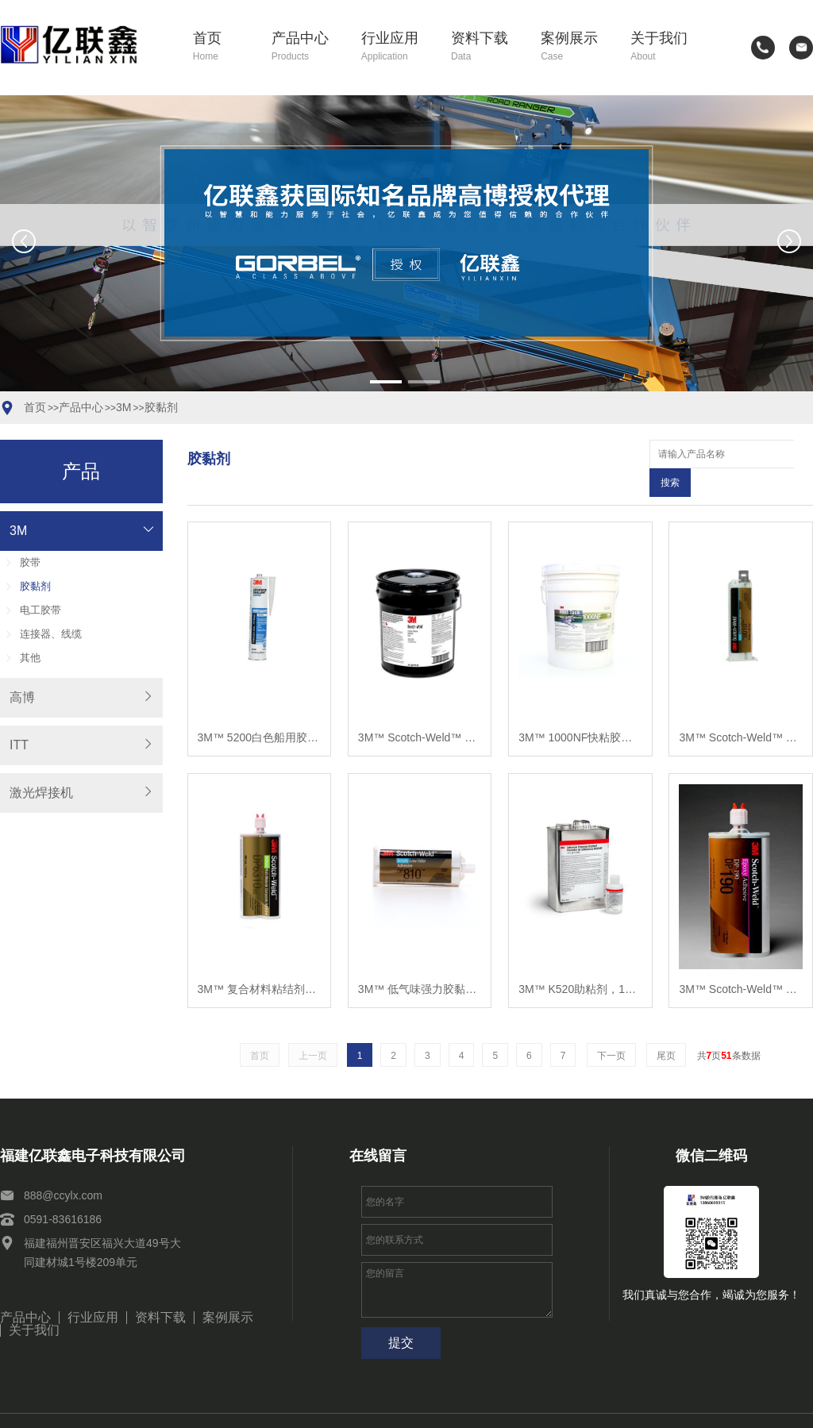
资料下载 (486, 47)
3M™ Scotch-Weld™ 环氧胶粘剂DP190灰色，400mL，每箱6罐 (740, 960)
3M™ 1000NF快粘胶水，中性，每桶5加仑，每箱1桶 (580, 708)
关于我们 (665, 47)
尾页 (666, 1027)
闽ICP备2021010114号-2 (473, 1406)
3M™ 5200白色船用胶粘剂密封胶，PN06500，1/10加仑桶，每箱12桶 (259, 708)
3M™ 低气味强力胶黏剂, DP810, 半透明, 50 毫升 (419, 960)
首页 (222, 47)
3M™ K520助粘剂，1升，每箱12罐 (580, 960)
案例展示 (576, 47)
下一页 (611, 1027)
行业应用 (396, 47)
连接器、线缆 (51, 634)
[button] (386, 381)
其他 (30, 658)
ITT (19, 745)
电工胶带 (40, 610)
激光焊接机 (41, 792)
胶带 (30, 562)
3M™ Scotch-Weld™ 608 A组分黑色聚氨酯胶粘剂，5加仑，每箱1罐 (419, 708)
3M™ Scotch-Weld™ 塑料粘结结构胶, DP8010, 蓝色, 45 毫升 (740, 708)
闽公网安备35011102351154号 (621, 1406)
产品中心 (307, 47)
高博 (22, 697)
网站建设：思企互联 (759, 1406)
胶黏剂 (161, 407)
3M (123, 407)
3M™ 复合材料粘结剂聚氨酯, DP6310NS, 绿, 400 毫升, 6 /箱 (259, 960)
